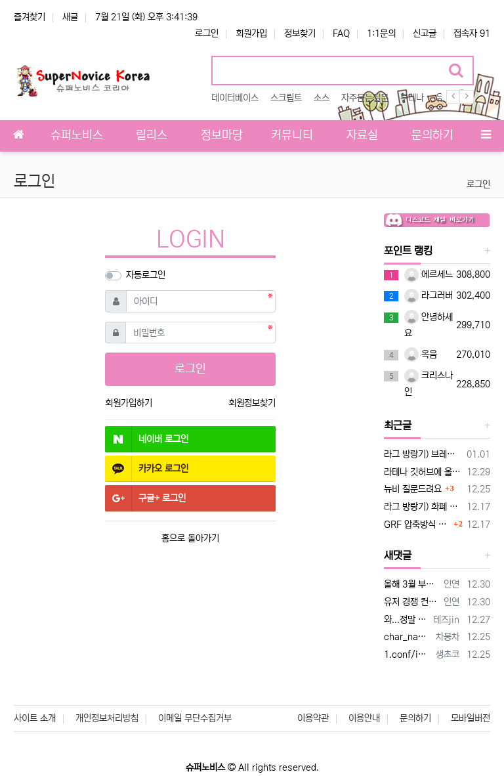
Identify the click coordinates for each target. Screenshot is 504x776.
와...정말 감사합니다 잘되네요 (406, 619)
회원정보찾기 (252, 403)
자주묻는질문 (364, 98)
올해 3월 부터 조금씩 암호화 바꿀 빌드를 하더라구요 (411, 584)
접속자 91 (471, 33)
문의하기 (415, 718)
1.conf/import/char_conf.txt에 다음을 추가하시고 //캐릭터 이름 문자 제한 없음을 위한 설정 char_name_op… (407, 654)
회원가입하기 (128, 403)
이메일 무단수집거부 (195, 718)
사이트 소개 (35, 718)
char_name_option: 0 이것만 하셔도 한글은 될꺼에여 (407, 637)
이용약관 (313, 718)
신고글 (424, 33)
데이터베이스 (235, 98)
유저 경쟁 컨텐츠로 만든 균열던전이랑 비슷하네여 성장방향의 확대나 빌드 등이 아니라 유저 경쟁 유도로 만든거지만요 (411, 602)
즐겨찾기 (29, 17)
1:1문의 (381, 33)
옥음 (420, 354)
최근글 (397, 425)
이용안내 (364, 718)
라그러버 (428, 295)
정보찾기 (300, 33)
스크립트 (286, 98)
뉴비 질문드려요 (413, 489)
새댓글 (397, 555)
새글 (70, 17)
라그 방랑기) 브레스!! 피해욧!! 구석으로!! (423, 454)
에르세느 (428, 274)
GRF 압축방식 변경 (417, 524)
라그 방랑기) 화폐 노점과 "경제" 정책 (423, 507)
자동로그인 (145, 275)
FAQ (341, 33)
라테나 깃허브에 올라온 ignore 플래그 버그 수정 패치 (423, 472)
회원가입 (251, 33)
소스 (321, 98)
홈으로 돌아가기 (190, 538)
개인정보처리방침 (106, 718)
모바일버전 (470, 718)
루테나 (412, 98)
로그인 (207, 33)
